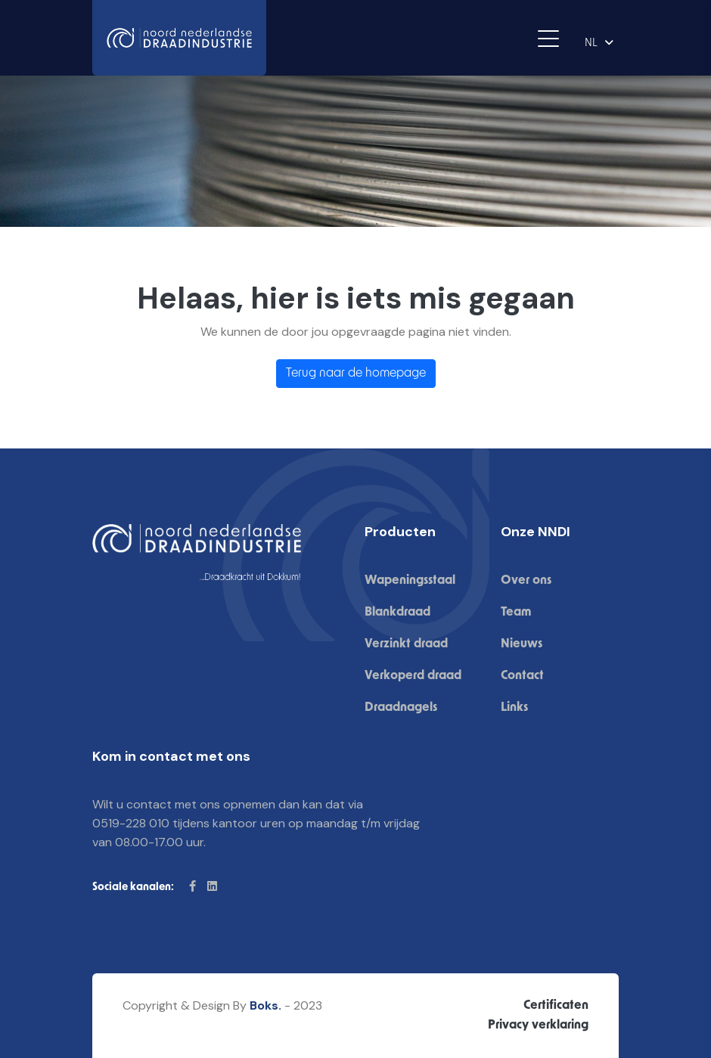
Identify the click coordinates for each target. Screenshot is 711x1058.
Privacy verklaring (538, 1025)
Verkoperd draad (413, 676)
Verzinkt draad (406, 644)
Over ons (526, 581)
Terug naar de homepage (356, 374)
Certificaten (555, 1006)
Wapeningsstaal (410, 581)
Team (516, 613)
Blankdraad (397, 613)
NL (591, 43)
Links (514, 708)
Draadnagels (401, 708)
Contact (522, 676)
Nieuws (521, 644)
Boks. (265, 1005)
